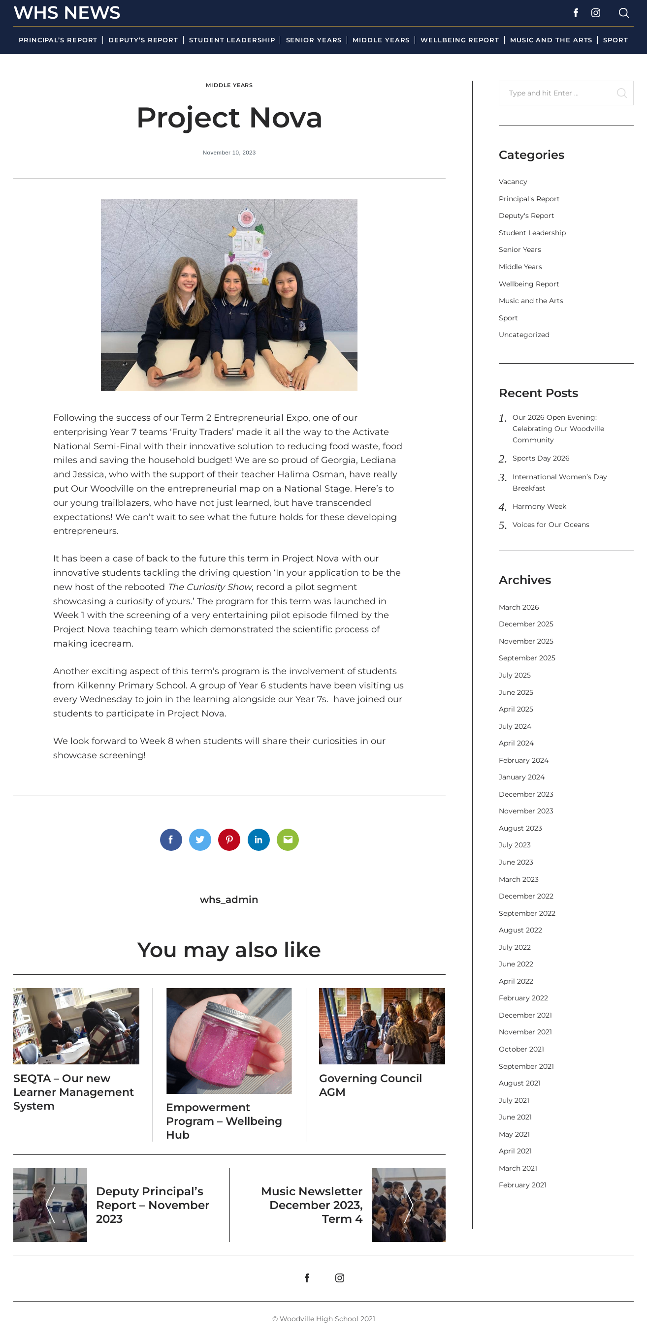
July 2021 (514, 1100)
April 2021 (515, 1151)
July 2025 (515, 675)
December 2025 (526, 624)
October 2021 (521, 1049)
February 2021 (523, 1185)
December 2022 (526, 896)
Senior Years (314, 40)
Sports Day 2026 (541, 458)
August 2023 (520, 828)
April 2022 (516, 981)
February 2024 (524, 760)
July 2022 (515, 947)
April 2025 (516, 709)
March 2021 (518, 1168)
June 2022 (516, 964)
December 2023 (526, 794)
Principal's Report (529, 198)
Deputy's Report (526, 215)
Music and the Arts (551, 40)
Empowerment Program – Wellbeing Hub (228, 1120)
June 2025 (516, 692)
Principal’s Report (58, 40)
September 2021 (526, 1066)
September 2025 (527, 657)
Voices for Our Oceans (551, 524)
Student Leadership (232, 40)
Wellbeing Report (460, 40)
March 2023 (519, 879)
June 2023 (516, 862)
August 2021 (520, 1083)
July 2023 (515, 844)
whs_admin (229, 898)
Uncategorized (524, 334)
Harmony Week (539, 506)
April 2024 (516, 743)
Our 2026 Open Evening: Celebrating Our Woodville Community (558, 428)
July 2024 (515, 726)
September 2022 (527, 913)
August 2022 (520, 930)
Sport (615, 40)
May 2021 (514, 1134)
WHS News (67, 12)
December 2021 (525, 1015)
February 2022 (523, 998)
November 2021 (525, 1031)
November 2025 (526, 641)
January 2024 (522, 777)
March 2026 (519, 607)
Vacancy (513, 181)
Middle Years (381, 40)
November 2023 (526, 811)
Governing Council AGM (373, 1084)
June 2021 (515, 1117)
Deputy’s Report (143, 40)
